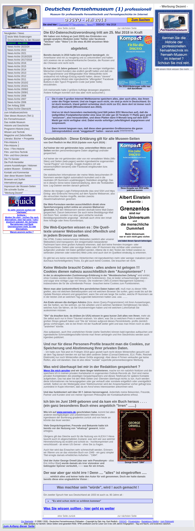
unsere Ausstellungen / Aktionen (20, 165)
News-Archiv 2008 (16, 95)
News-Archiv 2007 (16, 99)
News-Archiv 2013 (16, 73)
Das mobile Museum (14, 122)
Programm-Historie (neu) (17, 129)
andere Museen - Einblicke (17, 169)
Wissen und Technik (14, 132)
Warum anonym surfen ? (22, 232)
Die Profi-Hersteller (14, 162)
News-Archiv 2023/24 (18, 46)
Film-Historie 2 (11, 145)
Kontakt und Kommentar (16, 172)
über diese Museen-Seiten (17, 175)
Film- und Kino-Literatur (16, 155)
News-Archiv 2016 (16, 63)
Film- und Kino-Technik (16, 152)
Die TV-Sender (11, 159)
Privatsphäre (134, 521)
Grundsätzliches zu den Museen (23, 40)
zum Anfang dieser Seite (19, 526)
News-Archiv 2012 (16, 76)
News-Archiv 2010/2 (17, 82)
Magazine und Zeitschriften (18, 135)
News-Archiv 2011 (16, 79)
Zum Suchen (140, 19)
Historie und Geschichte (16, 125)
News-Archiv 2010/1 (17, 86)
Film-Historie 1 (11, 142)
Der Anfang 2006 (16, 105)
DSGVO (123, 521)
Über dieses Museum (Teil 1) (19, 115)
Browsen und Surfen (14, 179)
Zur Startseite (27, 521)
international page (13, 182)
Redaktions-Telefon (150, 521)
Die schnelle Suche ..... (16, 189)
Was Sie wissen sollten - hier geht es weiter (79, 508)
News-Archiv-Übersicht (19, 109)
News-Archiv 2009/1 (17, 92)
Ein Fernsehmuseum (15, 119)
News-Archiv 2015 (16, 66)
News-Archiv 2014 (16, 69)
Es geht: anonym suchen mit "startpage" (21, 211)
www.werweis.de (66, 412)
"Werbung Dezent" (13, 193)
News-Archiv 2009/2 (17, 89)
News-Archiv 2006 (16, 102)
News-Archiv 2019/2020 (19, 56)
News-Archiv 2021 (16, 53)
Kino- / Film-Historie (14, 149)
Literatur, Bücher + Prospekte (19, 138)
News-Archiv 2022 (16, 50)
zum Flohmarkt (167, 521)
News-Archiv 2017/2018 (19, 59)
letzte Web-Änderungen (19, 36)
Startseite (64, 24)
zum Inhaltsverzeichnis (15, 112)
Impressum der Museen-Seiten (20, 186)
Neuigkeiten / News (14, 33)
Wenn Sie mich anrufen (57, 370)
